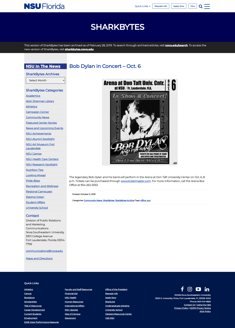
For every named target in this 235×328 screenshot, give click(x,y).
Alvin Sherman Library (40, 101)
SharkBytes (108, 200)
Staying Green (35, 197)
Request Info (160, 6)
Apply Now (178, 6)
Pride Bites (33, 180)
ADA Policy (205, 311)
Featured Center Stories (41, 122)
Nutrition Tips (34, 170)
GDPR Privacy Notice (200, 308)
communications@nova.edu (44, 251)
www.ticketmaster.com (136, 181)
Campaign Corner (37, 112)
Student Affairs (35, 202)
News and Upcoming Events (44, 128)
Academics (33, 95)
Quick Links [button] (142, 6)
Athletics (31, 106)
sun (149, 200)
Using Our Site (204, 305)
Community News (37, 117)
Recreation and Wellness (42, 186)
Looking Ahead (35, 175)
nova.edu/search (176, 45)
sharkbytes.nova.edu (79, 49)
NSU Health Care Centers (42, 159)
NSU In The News (43, 66)
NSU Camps (34, 153)
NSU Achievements (38, 133)
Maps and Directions (39, 258)
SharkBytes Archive (124, 200)
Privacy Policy (181, 308)
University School (37, 207)
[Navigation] (207, 6)
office (143, 200)
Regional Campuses (39, 191)
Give (192, 6)
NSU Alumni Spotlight (40, 139)
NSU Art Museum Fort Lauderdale (40, 146)
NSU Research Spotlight (41, 164)
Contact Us (189, 305)
